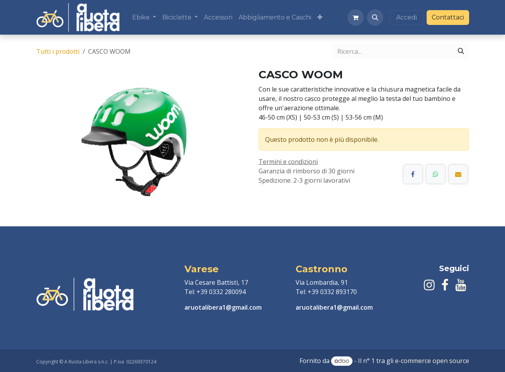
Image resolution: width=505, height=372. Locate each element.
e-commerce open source (432, 360)
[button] (375, 17)
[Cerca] (461, 51)
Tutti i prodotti (58, 51)
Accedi (406, 17)
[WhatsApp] (435, 174)
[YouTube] (461, 285)
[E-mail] (458, 174)
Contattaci (448, 17)
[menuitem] (144, 17)
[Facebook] (413, 174)
